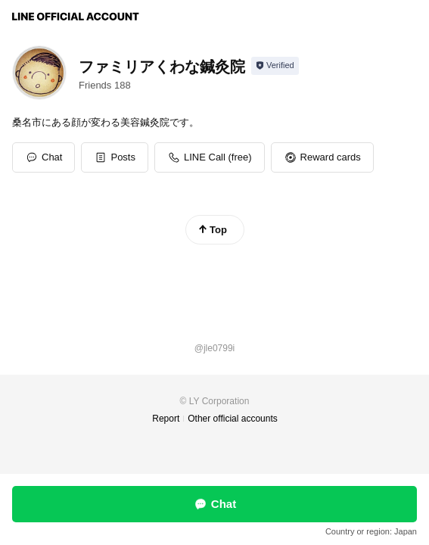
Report (165, 418)
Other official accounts (233, 418)
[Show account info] (275, 66)
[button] (114, 157)
